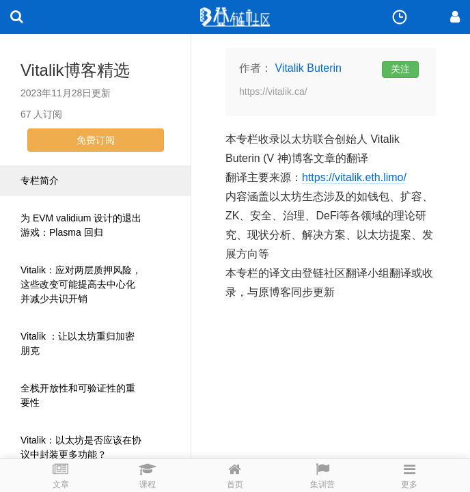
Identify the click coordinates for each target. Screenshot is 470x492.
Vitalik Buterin (308, 68)
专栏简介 (39, 180)
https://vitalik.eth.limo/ (354, 177)
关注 (400, 69)
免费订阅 (96, 140)
